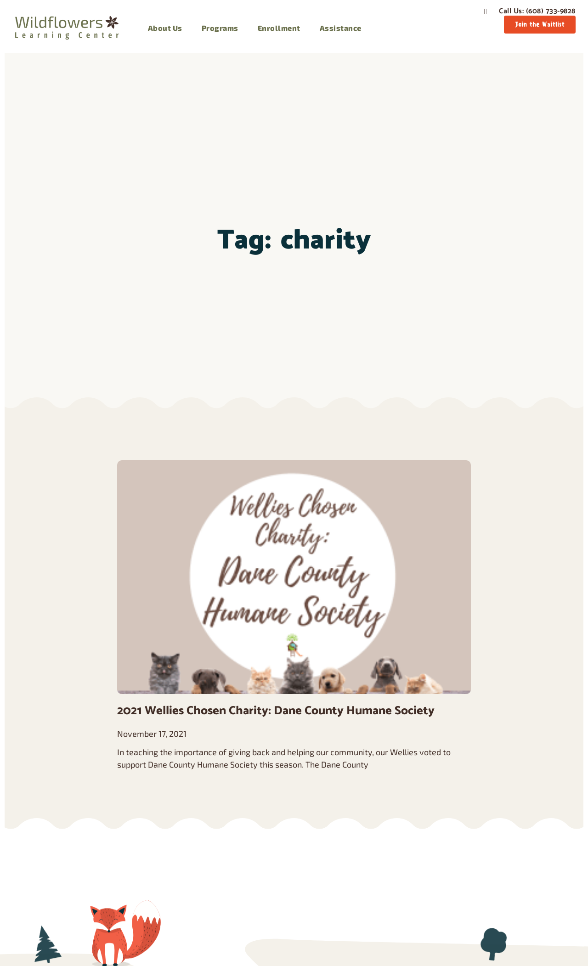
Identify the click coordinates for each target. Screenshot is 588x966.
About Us (165, 27)
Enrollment (279, 27)
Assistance (341, 27)
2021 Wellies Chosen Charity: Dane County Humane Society (276, 711)
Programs (220, 27)
